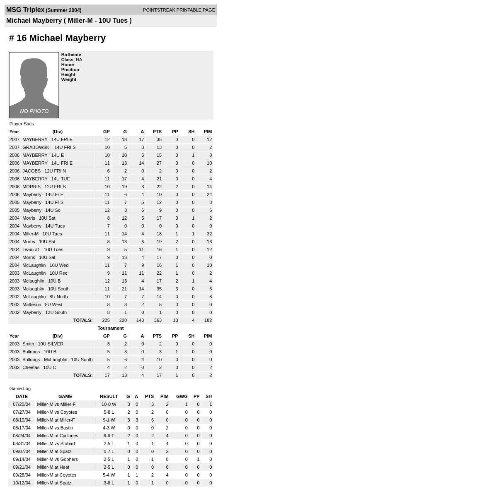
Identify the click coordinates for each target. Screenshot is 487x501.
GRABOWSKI (37, 147)
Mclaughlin (34, 280)
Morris (29, 218)
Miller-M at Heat (53, 467)
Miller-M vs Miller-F (56, 404)
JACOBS (32, 170)
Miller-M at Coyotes (56, 474)
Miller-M (31, 233)
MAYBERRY (35, 139)
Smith (28, 343)
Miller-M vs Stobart (56, 443)
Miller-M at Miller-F (56, 419)
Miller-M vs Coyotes (57, 412)
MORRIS (32, 186)
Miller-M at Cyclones (57, 435)
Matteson (32, 304)
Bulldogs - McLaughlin (45, 359)
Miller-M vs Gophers (57, 459)
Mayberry (32, 194)
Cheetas (31, 367)
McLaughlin (34, 265)
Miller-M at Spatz (54, 451)
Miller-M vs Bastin (55, 427)
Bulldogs (31, 351)
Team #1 (31, 249)
